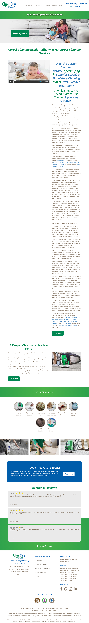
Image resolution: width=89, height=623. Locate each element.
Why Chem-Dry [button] (39, 5)
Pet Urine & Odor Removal (42, 568)
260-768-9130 (76, 6)
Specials (48, 5)
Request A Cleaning (57, 5)
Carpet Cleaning (39, 560)
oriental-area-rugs (72, 162)
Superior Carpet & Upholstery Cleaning (66, 76)
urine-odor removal (66, 321)
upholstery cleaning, (57, 319)
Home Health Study (40, 572)
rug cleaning (76, 317)
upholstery (56, 162)
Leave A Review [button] (44, 546)
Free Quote (19, 33)
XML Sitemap (53, 610)
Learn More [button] (58, 333)
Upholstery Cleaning (41, 564)
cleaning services (67, 323)
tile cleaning (67, 319)
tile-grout (62, 162)
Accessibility (35, 610)
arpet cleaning (69, 317)
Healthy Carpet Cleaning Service (65, 67)
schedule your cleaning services (68, 325)
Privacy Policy (44, 610)
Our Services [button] (29, 5)
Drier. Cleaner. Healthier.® (69, 83)
